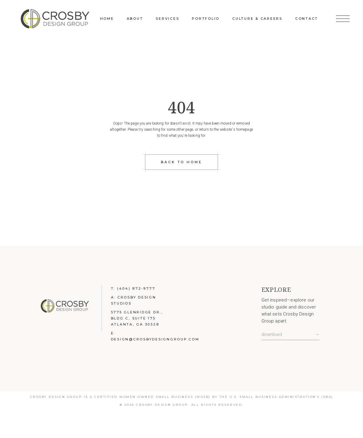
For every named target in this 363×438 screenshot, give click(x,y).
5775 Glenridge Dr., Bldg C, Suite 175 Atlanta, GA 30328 (137, 318)
